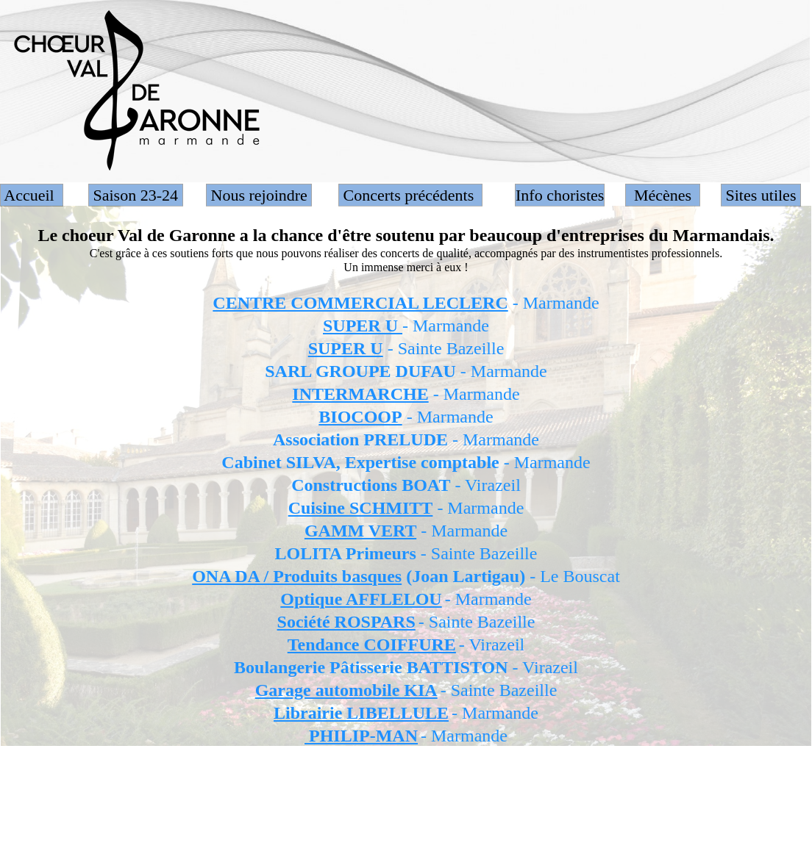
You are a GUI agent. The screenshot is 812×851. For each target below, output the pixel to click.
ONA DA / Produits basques (297, 576)
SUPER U (362, 325)
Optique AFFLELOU (360, 598)
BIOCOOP (360, 416)
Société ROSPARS (346, 621)
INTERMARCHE (360, 393)
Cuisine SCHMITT (360, 507)
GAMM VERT (360, 530)
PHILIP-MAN (361, 735)
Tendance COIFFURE (372, 644)
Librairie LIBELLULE (361, 712)
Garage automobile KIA (346, 690)
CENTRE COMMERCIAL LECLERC (360, 302)
